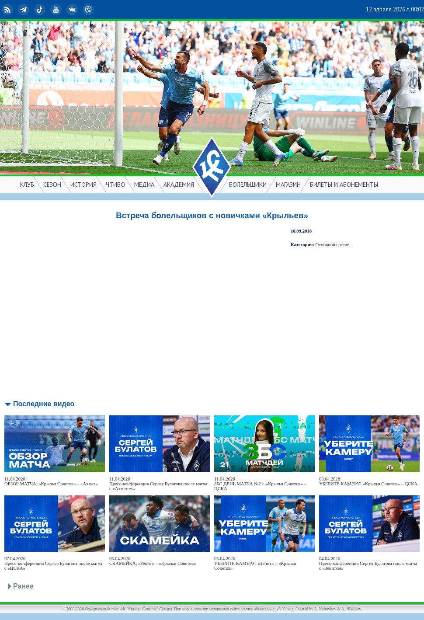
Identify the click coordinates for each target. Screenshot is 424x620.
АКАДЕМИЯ (178, 184)
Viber (89, 9)
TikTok (40, 9)
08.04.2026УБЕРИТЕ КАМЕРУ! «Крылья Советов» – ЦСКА (368, 481)
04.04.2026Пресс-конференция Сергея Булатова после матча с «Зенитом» (368, 563)
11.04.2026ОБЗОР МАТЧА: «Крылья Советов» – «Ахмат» (51, 481)
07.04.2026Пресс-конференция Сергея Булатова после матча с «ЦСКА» (53, 563)
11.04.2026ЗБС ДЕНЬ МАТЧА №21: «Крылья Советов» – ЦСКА (260, 484)
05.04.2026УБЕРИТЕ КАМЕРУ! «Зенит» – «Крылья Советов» (255, 563)
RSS (8, 9)
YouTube (56, 9)
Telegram (24, 9)
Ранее (23, 586)
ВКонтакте (73, 9)
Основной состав (333, 244)
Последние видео (43, 404)
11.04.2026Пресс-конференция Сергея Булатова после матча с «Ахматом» (158, 484)
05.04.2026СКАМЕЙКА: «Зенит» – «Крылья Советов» (152, 561)
